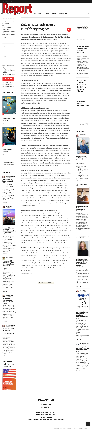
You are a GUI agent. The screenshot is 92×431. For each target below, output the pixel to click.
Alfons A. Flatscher (10, 176)
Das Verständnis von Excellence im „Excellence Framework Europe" (82, 314)
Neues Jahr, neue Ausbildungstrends (81, 157)
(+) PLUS (33, 13)
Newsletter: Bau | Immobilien (7, 28)
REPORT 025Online (46, 417)
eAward (47, 13)
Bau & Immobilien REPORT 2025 (46, 412)
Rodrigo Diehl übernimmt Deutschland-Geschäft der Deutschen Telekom (81, 86)
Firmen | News (80, 159)
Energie (26, 13)
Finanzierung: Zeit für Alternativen (8, 329)
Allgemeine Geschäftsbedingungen (53, 419)
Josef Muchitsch (9, 258)
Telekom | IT (17, 13)
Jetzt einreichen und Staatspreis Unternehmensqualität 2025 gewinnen (9, 230)
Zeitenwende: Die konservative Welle (7, 180)
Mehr (39, 13)
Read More (4, 202)
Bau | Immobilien (6, 13)
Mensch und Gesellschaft (8, 333)
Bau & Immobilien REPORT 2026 (46, 415)
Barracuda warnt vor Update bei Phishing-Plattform (83, 49)
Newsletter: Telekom (9, 34)
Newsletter (63, 13)
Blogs (54, 13)
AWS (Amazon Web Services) (84, 236)
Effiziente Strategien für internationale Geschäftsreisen (82, 208)
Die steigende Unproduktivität (7, 299)
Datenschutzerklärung (8, 74)
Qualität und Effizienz (7, 234)
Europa (4, 332)
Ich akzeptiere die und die (8, 70)
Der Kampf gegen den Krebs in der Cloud (82, 349)
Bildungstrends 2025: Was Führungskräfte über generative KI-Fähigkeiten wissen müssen (82, 262)
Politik (3, 182)
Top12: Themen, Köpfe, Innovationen (8, 119)
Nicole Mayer (9, 206)
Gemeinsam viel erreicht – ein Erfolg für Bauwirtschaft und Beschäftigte (8, 263)
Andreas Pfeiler (9, 295)
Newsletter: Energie (9, 32)
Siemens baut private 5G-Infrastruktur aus (83, 103)
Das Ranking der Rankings (7, 150)
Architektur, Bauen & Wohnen (7, 267)
